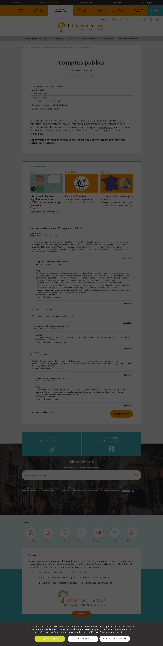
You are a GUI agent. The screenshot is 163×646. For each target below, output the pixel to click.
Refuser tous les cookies (114, 638)
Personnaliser (83, 638)
